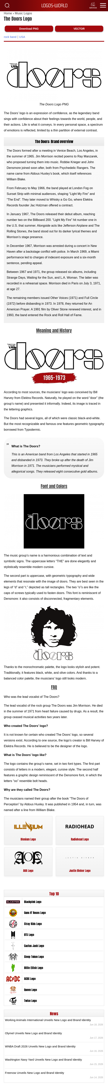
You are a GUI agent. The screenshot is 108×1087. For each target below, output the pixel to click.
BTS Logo (29, 937)
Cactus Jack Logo (34, 948)
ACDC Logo (30, 981)
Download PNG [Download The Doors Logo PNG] (29, 31)
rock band (10, 39)
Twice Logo (30, 1003)
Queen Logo (30, 992)
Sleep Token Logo (34, 959)
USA (22, 39)
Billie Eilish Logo (33, 970)
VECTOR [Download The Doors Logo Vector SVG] (79, 31)
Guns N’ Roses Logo (35, 915)
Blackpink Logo (32, 904)
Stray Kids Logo (33, 926)
